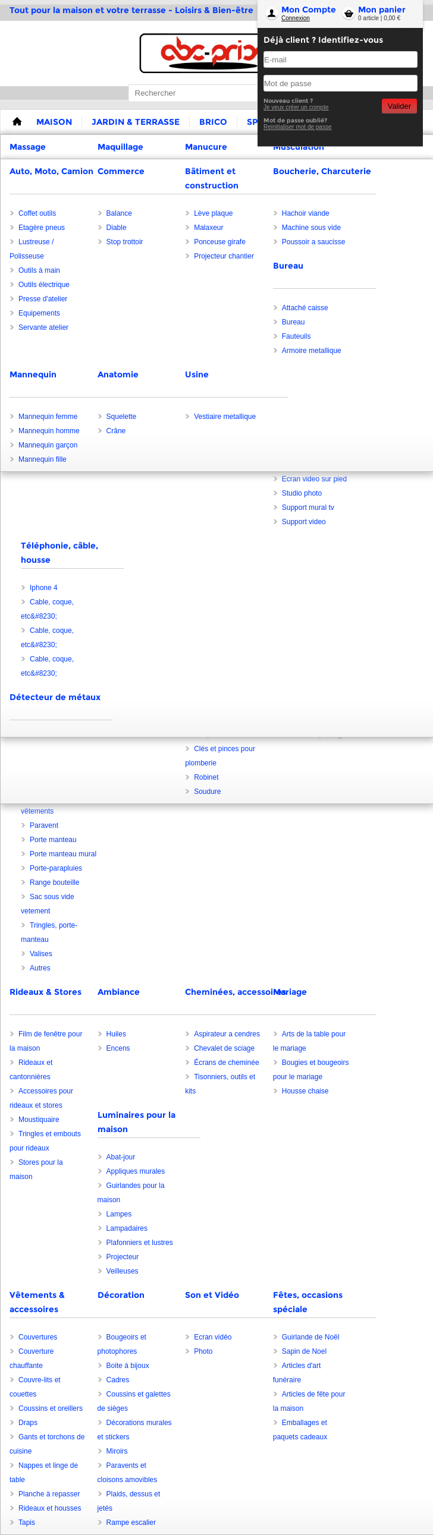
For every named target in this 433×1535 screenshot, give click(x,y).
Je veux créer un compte (296, 107)
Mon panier (382, 9)
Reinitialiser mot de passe (297, 127)
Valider (399, 106)
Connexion (295, 18)
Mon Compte (308, 9)
